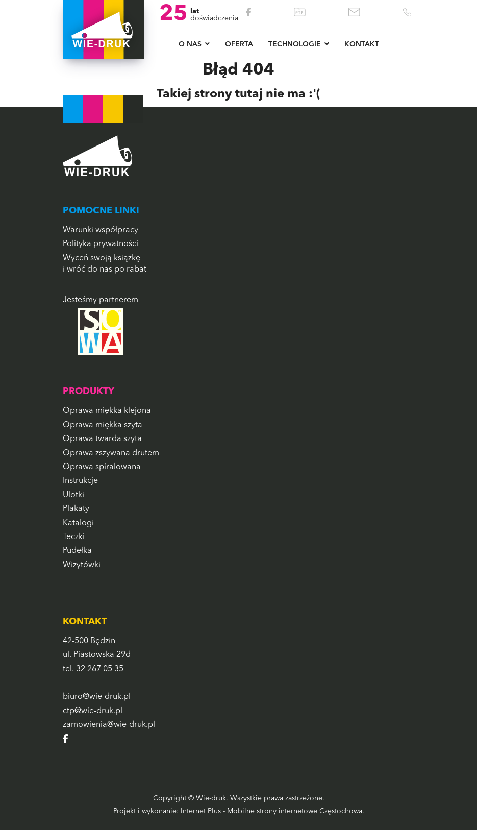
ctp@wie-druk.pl (92, 711)
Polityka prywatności (100, 244)
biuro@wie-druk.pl (97, 697)
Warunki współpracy (100, 230)
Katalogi (78, 523)
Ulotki (73, 495)
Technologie (294, 44)
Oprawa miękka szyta (102, 425)
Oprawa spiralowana (102, 467)
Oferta (239, 44)
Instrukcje (80, 481)
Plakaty (76, 509)
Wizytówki (82, 565)
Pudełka (77, 551)
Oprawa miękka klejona (107, 411)
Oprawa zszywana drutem (111, 453)
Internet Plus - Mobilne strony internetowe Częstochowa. (272, 811)
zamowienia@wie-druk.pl (109, 725)
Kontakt (361, 44)
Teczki (74, 537)
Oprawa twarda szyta (102, 439)
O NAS (190, 44)
